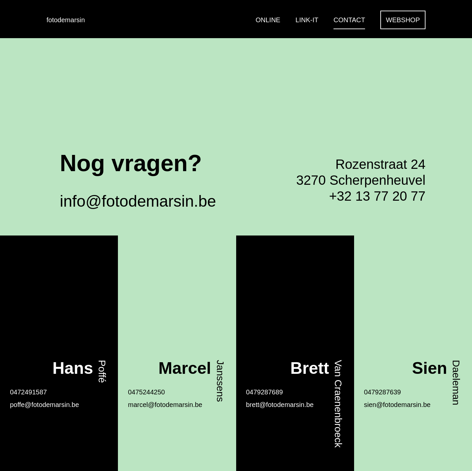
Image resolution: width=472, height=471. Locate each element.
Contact (349, 20)
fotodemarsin (66, 20)
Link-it (307, 20)
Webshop (403, 20)
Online (268, 20)
